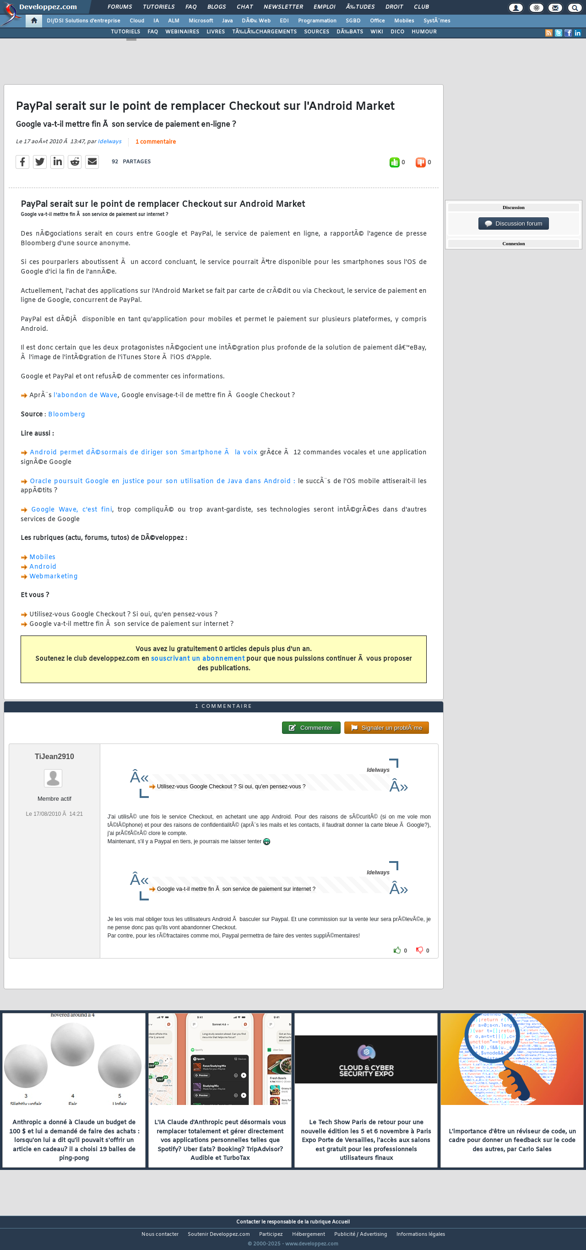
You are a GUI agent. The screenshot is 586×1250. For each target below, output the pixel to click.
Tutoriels (158, 7)
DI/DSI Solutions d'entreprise (83, 21)
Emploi (324, 7)
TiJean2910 (54, 774)
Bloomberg (66, 420)
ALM (173, 21)
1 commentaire (156, 147)
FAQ (190, 7)
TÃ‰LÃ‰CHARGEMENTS (264, 32)
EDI (284, 21)
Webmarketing (53, 582)
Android (43, 572)
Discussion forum (514, 223)
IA (156, 21)
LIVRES (215, 32)
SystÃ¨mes (436, 21)
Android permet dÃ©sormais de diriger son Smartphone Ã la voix (143, 458)
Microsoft (201, 21)
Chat (245, 7)
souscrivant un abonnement (198, 664)
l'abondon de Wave (86, 401)
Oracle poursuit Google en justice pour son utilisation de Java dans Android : (162, 487)
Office (377, 21)
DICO (397, 32)
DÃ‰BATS (349, 32)
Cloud (137, 21)
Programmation (317, 21)
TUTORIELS (125, 32)
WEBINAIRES (182, 32)
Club (421, 7)
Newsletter (283, 7)
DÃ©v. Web (256, 21)
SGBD (353, 21)
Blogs (216, 7)
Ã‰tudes (360, 7)
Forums (120, 7)
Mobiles (404, 21)
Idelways (109, 147)
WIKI (376, 32)
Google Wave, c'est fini (71, 515)
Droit (394, 7)
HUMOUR (424, 32)
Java (227, 21)
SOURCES (316, 32)
